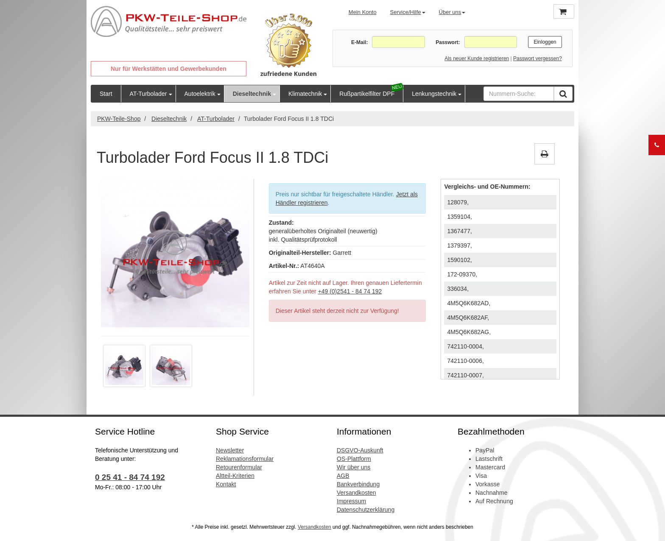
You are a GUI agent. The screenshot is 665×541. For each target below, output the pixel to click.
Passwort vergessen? (537, 58)
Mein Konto (363, 12)
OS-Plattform (354, 458)
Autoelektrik (199, 93)
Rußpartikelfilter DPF (366, 93)
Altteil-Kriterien (235, 475)
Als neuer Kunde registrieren (476, 58)
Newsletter (230, 450)
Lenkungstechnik (434, 93)
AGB (343, 475)
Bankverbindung (358, 484)
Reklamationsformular (245, 458)
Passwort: (448, 42)
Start (106, 93)
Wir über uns (353, 467)
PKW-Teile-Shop (118, 118)
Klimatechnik (305, 93)
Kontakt (226, 484)
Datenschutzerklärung (365, 509)
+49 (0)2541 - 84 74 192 (350, 291)
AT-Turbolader (148, 93)
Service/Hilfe (407, 12)
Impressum (351, 501)
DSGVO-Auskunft (360, 450)
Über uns (452, 12)
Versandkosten (356, 492)
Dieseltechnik (252, 93)
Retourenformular (239, 467)
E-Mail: (359, 42)
